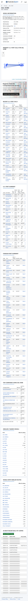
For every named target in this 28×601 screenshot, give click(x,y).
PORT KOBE (5, 471)
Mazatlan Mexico (8, 365)
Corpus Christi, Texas (8, 166)
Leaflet (13, 79)
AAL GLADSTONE (6, 490)
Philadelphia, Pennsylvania (9, 175)
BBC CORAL (5, 502)
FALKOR (4, 458)
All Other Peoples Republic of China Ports (8, 287)
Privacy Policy (5, 599)
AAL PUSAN (5, 496)
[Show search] (21, 2)
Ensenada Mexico (8, 368)
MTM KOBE (5, 466)
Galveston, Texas (8, 137)
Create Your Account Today (11, 94)
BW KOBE (5, 451)
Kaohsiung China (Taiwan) (8, 262)
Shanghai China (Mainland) (8, 306)
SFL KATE (5, 475)
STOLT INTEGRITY (6, 526)
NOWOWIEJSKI (6, 513)
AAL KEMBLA (5, 437)
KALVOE (4, 464)
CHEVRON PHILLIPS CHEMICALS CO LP (7, 408)
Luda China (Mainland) (8, 281)
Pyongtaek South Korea (9, 315)
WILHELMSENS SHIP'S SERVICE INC (8, 415)
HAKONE (5, 460)
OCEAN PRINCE (6, 515)
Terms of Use (13, 599)
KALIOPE (5, 462)
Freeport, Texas (8, 239)
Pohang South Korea (9, 278)
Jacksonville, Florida (8, 162)
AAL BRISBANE (6, 485)
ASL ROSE (5, 449)
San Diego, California (8, 155)
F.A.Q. (19, 599)
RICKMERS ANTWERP (7, 519)
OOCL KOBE (5, 468)
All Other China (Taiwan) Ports (8, 341)
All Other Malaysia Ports (8, 352)
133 (14, 26)
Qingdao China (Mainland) (8, 325)
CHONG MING (6, 507)
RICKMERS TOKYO (7, 524)
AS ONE (4, 447)
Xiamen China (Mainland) (8, 267)
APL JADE (5, 443)
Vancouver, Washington (8, 224)
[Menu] (2, 2)
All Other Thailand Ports (8, 293)
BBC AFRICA (5, 500)
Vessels (5, 5)
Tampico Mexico (8, 372)
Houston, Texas (8, 109)
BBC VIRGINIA (6, 504)
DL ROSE (4, 456)
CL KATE (4, 454)
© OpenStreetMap (18, 79)
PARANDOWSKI (6, 517)
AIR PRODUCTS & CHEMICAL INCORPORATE (9, 418)
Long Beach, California (8, 152)
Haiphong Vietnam (8, 329)
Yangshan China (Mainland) (8, 347)
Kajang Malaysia (8, 361)
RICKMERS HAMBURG (7, 521)
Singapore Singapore (8, 376)
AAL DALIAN (5, 487)
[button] (3, 53)
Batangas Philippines (8, 332)
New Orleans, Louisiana (9, 123)
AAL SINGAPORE (6, 498)
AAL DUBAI (5, 434)
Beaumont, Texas (8, 130)
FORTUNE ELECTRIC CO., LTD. (9, 411)
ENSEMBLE (5, 509)
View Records (25, 109)
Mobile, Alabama (8, 116)
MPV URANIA (6, 511)
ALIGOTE (5, 441)
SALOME (4, 473)
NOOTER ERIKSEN (7, 389)
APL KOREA (5, 445)
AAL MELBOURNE (6, 494)
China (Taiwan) (8, 302)
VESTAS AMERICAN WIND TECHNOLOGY (8, 393)
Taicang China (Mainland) (8, 311)
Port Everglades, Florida (8, 170)
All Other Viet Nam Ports (9, 336)
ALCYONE (5, 439)
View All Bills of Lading (8, 534)
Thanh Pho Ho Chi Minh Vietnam (9, 357)
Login (25, 2)
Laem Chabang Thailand (8, 298)
